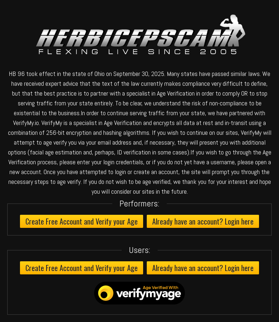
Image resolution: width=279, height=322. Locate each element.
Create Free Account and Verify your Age (81, 221)
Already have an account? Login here (203, 221)
